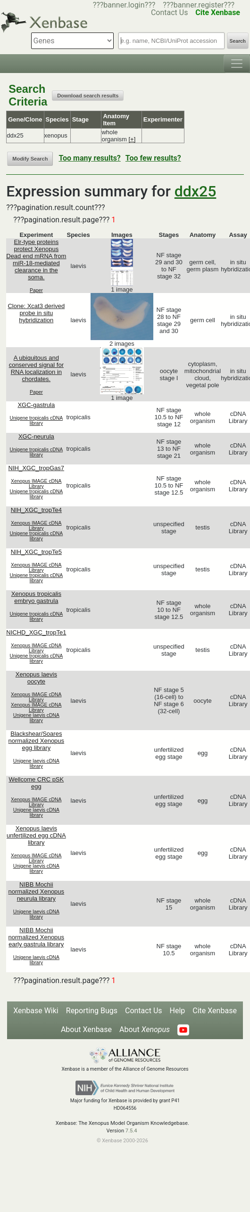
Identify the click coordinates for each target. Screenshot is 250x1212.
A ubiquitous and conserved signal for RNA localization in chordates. (36, 368)
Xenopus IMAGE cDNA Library (36, 484)
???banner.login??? (124, 4)
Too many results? (89, 158)
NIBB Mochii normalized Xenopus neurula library (36, 891)
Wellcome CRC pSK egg (36, 783)
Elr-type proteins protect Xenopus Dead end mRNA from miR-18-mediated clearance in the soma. (36, 259)
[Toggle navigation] (237, 63)
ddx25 (196, 191)
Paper (36, 290)
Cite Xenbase (214, 1010)
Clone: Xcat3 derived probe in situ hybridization (36, 313)
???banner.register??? (198, 4)
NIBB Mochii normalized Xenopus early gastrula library (36, 937)
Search (238, 41)
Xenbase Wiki (35, 1010)
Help (177, 1010)
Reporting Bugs (91, 1010)
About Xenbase (86, 1029)
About (144, 1029)
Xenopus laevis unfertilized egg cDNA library (36, 835)
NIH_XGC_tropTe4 (36, 509)
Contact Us (143, 1010)
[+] (132, 139)
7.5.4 (131, 1131)
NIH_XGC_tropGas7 (36, 468)
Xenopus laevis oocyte (36, 678)
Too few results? (153, 158)
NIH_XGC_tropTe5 (36, 551)
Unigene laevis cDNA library (36, 718)
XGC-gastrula (36, 404)
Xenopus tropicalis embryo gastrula (36, 597)
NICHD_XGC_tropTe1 (36, 632)
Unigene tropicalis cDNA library (36, 420)
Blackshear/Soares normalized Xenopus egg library (36, 740)
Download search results (87, 95)
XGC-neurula (36, 436)
